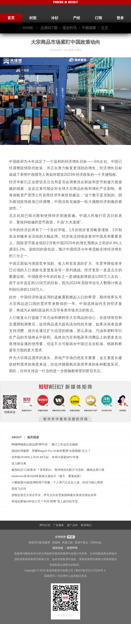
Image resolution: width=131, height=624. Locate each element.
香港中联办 (81, 542)
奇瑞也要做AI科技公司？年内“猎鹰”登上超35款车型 (44, 501)
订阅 (98, 18)
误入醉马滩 (18, 463)
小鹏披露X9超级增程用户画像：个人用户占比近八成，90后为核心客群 (57, 482)
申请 (70, 536)
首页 (11, 18)
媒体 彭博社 (75, 50)
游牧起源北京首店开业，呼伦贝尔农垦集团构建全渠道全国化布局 (53, 495)
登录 (120, 18)
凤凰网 (56, 542)
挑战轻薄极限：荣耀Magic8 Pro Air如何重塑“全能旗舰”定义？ (51, 450)
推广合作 (72, 525)
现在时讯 (69, 28)
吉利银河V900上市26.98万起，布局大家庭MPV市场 (45, 457)
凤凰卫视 (67, 542)
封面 (32, 18)
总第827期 (49, 28)
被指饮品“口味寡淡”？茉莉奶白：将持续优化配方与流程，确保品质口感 (57, 469)
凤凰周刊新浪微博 (39, 542)
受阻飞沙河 (18, 488)
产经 (76, 18)
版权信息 (57, 548)
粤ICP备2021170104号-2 (90, 570)
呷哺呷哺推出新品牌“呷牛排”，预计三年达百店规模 (44, 444)
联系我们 (86, 525)
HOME (28, 28)
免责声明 (72, 548)
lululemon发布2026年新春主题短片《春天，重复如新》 (47, 476)
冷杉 (54, 18)
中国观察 (89, 28)
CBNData (96, 542)
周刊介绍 (44, 525)
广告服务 (58, 525)
